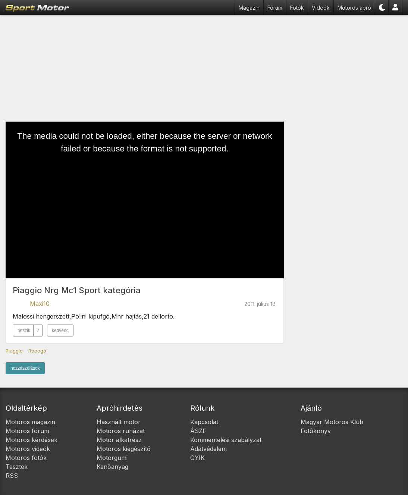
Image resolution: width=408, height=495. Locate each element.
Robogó (37, 351)
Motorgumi (112, 457)
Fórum (274, 7)
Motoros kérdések (31, 440)
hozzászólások (25, 368)
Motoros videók (28, 448)
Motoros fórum (27, 431)
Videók (321, 7)
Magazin (249, 7)
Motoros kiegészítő (124, 448)
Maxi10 (40, 303)
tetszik (30, 330)
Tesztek (17, 466)
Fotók (297, 7)
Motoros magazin (30, 422)
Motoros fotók (26, 457)
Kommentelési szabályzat (225, 440)
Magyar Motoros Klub (332, 422)
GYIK (197, 457)
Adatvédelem (208, 448)
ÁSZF (198, 431)
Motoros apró (354, 7)
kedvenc (60, 330)
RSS (12, 475)
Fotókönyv (316, 431)
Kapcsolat (204, 422)
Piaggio (14, 351)
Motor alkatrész (119, 440)
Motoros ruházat (121, 431)
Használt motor (119, 422)
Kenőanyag (112, 466)
